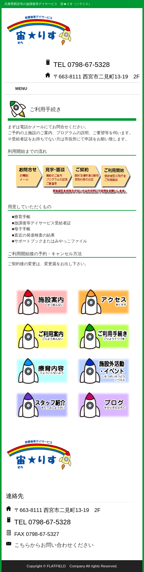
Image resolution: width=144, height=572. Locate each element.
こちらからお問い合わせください (54, 545)
